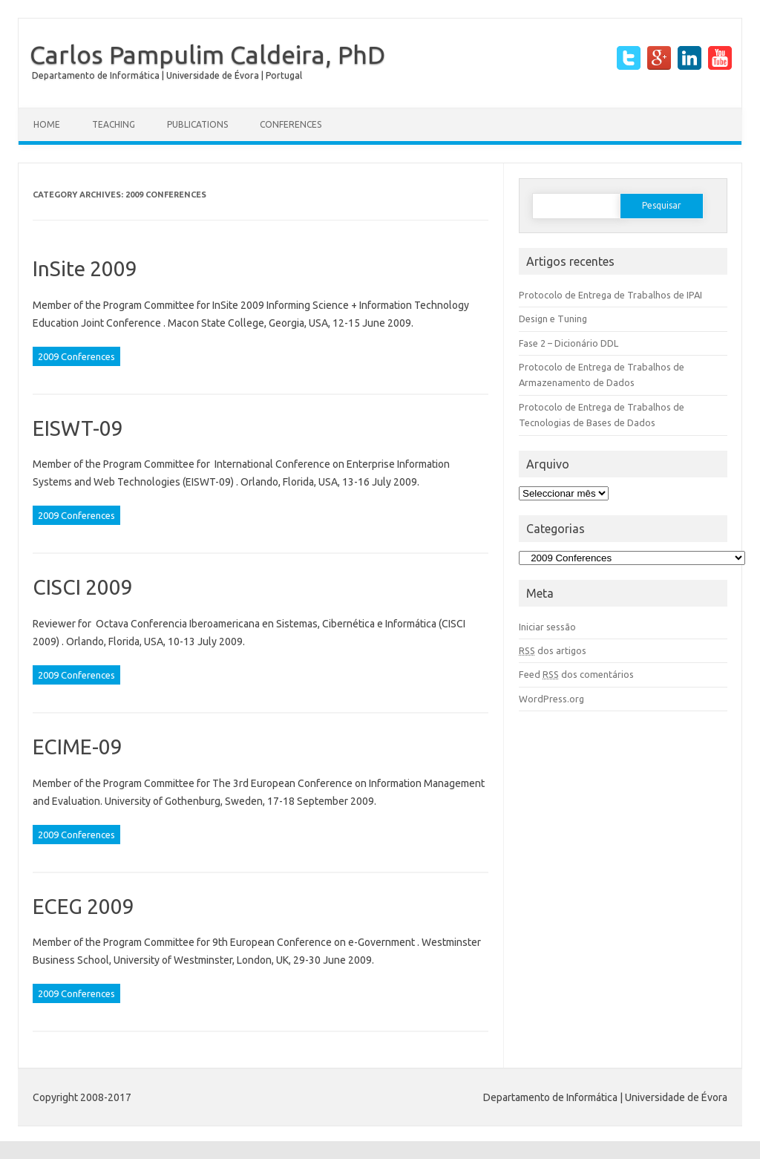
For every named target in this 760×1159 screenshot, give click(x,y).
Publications (197, 124)
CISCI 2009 (83, 586)
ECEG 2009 (83, 906)
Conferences (290, 124)
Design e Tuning (553, 318)
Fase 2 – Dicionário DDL (568, 343)
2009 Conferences (76, 356)
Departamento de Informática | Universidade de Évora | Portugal (167, 75)
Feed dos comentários (576, 674)
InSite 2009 (85, 268)
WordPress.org (551, 698)
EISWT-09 (78, 428)
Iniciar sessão (547, 626)
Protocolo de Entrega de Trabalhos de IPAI (610, 295)
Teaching (113, 124)
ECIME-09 (77, 746)
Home (46, 124)
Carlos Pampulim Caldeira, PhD (207, 54)
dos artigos (552, 650)
